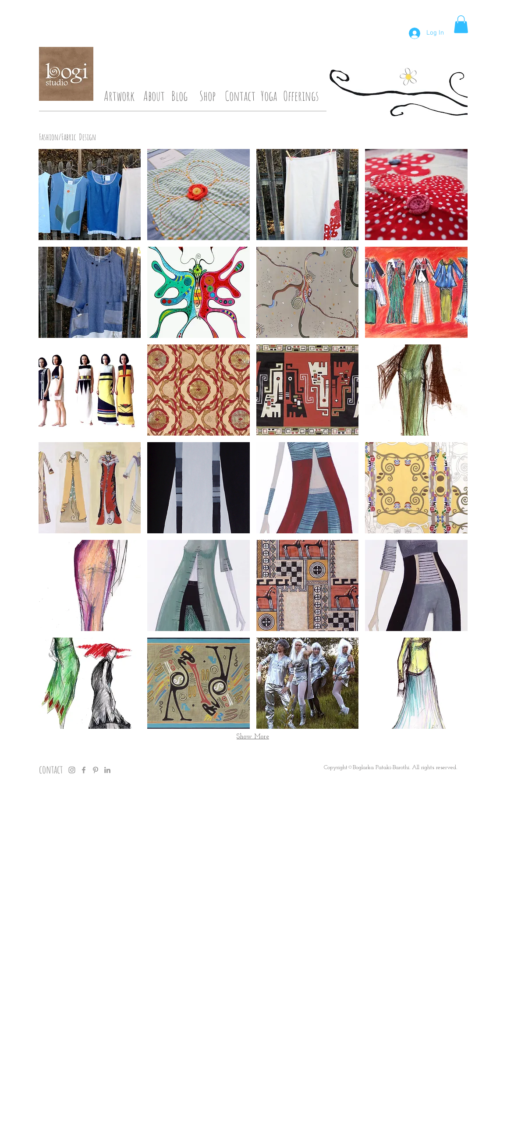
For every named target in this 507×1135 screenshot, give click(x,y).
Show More (253, 737)
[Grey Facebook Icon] (83, 770)
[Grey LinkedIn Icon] (107, 770)
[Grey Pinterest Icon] (95, 770)
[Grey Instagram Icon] (71, 770)
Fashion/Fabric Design (67, 136)
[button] (461, 24)
